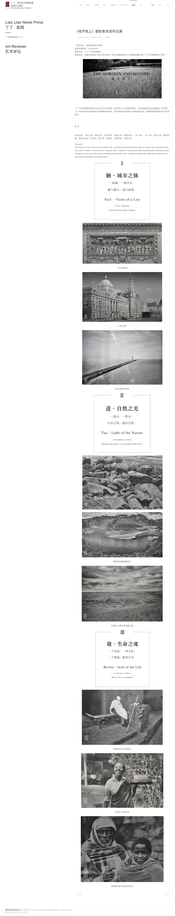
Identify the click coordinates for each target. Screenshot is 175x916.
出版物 (112, 5)
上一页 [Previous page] (78, 895)
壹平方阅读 (123, 5)
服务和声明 (16, 912)
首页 (81, 5)
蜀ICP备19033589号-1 (13, 910)
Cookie (24, 912)
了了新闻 (106, 37)
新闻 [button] (133, 5)
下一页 (166, 895)
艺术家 (96, 5)
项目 (104, 5)
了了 (141, 5)
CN (152, 5)
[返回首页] (19, 5)
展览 (88, 5)
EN (160, 5)
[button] (168, 5)
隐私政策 (8, 912)
